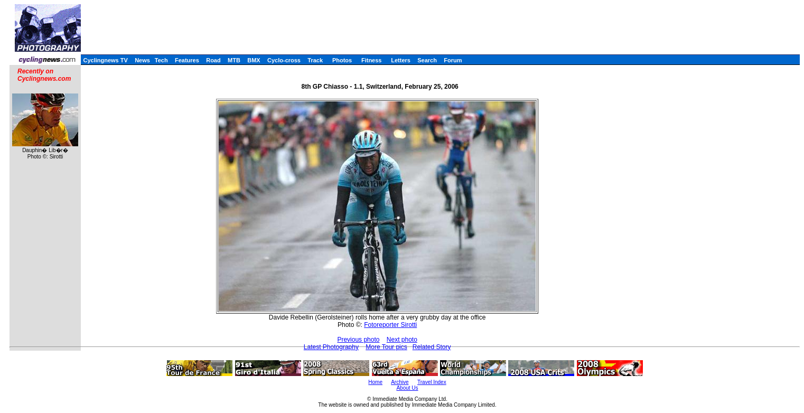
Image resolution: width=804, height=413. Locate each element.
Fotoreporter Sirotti (390, 324)
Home (375, 382)
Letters (400, 60)
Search (427, 60)
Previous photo (358, 339)
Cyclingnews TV (105, 60)
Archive (399, 382)
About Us (407, 388)
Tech (161, 60)
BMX (253, 60)
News (142, 60)
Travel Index (431, 382)
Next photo (402, 339)
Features (187, 60)
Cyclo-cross (284, 60)
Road (213, 60)
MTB (234, 60)
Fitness (371, 60)
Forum (453, 60)
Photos (342, 60)
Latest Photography (331, 347)
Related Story (432, 347)
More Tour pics (386, 347)
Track (315, 60)
